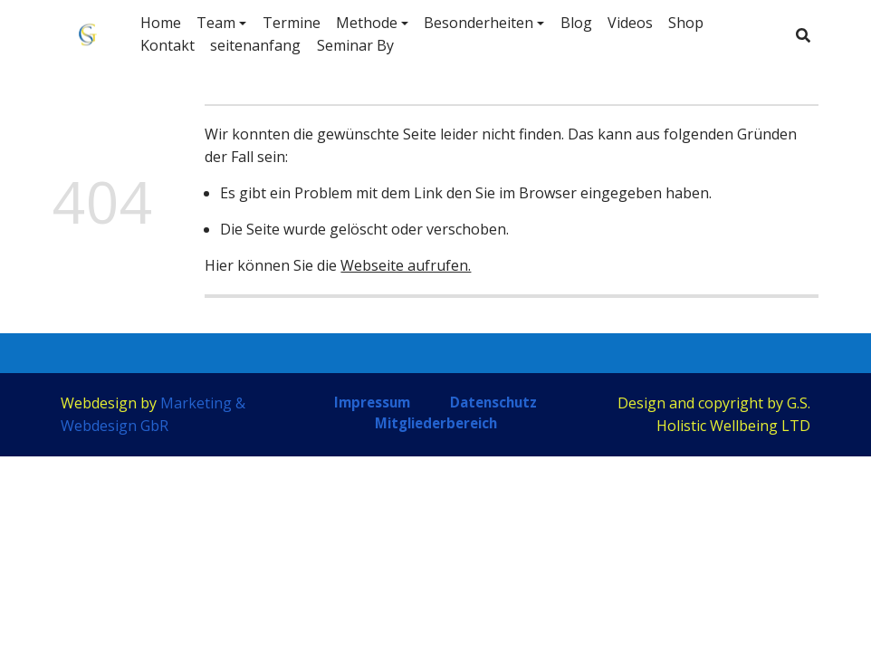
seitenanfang (255, 45)
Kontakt (167, 45)
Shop (686, 23)
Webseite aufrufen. (405, 265)
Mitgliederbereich (436, 423)
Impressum (372, 402)
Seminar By (355, 45)
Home (160, 23)
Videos (630, 23)
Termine (292, 23)
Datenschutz (493, 402)
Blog (576, 23)
